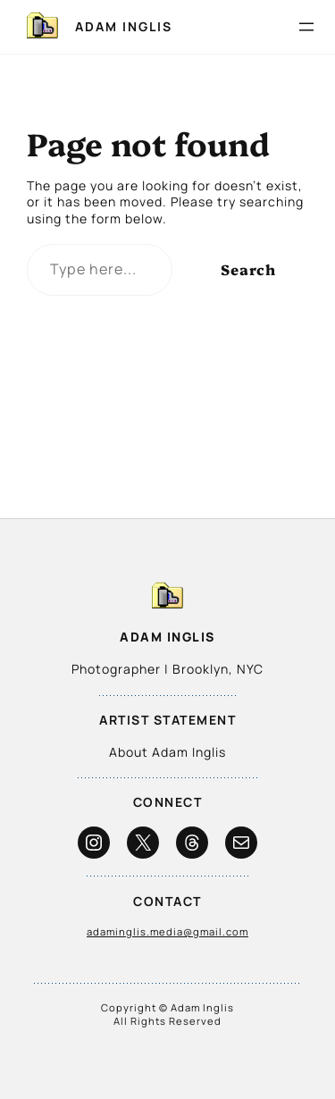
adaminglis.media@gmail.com (167, 931)
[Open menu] (306, 27)
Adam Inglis (123, 26)
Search (248, 269)
